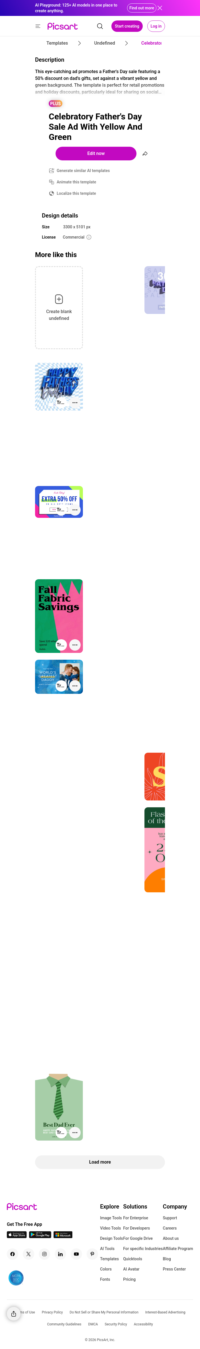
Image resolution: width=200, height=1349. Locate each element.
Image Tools (111, 1218)
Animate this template (76, 182)
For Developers (136, 1228)
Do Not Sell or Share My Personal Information (104, 1312)
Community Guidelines (64, 1324)
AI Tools (107, 1248)
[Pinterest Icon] (92, 1254)
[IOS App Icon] (17, 1236)
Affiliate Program (178, 1248)
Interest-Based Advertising (165, 1312)
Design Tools (111, 1238)
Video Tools (110, 1228)
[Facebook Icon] (12, 1254)
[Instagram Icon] (44, 1254)
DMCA (93, 1324)
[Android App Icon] (40, 1236)
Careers (170, 1228)
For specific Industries (143, 1248)
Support (170, 1218)
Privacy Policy (52, 1312)
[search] (100, 26)
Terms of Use (25, 1312)
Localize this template (76, 193)
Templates (109, 1259)
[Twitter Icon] (28, 1254)
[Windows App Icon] (63, 1236)
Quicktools (132, 1259)
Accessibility (143, 1324)
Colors (106, 1269)
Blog (167, 1259)
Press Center (174, 1269)
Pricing (129, 1279)
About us (171, 1238)
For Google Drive (138, 1238)
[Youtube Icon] (76, 1254)
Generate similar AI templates (83, 170)
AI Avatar (131, 1269)
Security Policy (116, 1324)
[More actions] (75, 402)
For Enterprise (135, 1218)
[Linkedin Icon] (60, 1254)
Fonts (105, 1279)
